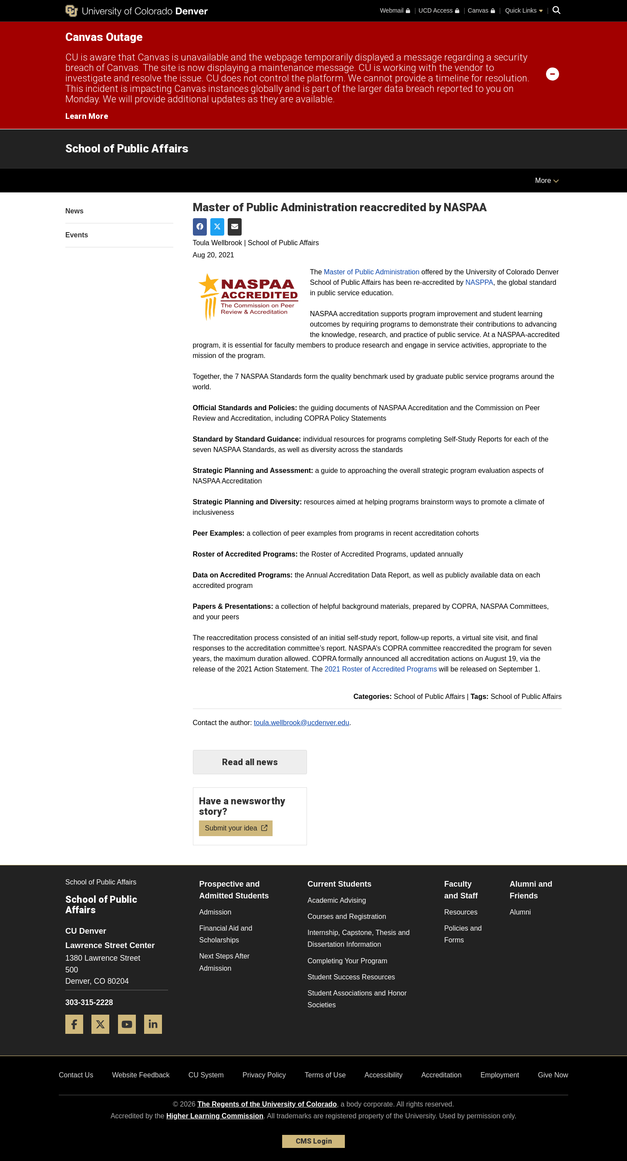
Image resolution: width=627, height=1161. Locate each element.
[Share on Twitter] (217, 227)
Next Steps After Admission (224, 962)
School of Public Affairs (127, 148)
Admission (215, 912)
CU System (206, 1075)
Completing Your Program (347, 961)
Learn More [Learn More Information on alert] (86, 116)
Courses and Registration (346, 916)
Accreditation (441, 1075)
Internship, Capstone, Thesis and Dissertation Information (358, 938)
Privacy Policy (264, 1075)
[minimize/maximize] (552, 73)
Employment (499, 1075)
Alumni (520, 912)
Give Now (553, 1075)
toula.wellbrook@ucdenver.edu (301, 722)
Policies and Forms (463, 934)
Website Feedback (140, 1075)
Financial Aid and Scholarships (226, 934)
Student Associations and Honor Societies (357, 999)
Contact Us (76, 1075)
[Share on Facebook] (200, 227)
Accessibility (383, 1075)
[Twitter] (103, 1037)
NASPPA (479, 282)
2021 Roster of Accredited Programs (381, 669)
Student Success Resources (351, 977)
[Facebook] (77, 1037)
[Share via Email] (235, 227)
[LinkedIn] (156, 1037)
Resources (460, 912)
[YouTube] (130, 1037)
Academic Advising (336, 900)
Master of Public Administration (372, 272)
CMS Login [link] (314, 1141)
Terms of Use (325, 1075)
